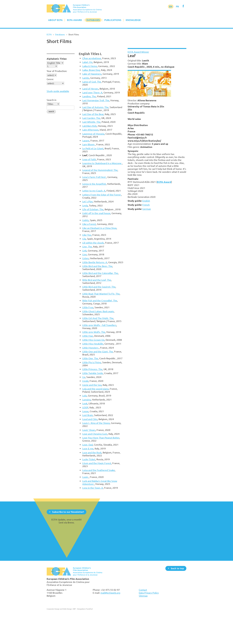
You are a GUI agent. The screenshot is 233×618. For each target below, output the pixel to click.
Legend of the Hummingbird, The (100, 170)
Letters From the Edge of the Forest (101, 194)
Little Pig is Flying (91, 362)
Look (84, 403)
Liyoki (85, 381)
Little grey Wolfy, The (93, 332)
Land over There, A (92, 92)
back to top (177, 568)
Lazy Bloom (88, 144)
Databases (93, 20)
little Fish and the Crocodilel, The (99, 300)
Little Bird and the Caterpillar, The (100, 273)
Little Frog (87, 307)
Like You (86, 235)
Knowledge (133, 20)
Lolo (84, 395)
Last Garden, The (91, 118)
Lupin (85, 477)
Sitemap (143, 595)
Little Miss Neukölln (92, 343)
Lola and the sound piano (95, 388)
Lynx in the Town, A (92, 487)
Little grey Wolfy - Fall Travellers (99, 325)
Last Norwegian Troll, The (95, 100)
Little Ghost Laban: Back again (98, 311)
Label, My (87, 62)
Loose (85, 411)
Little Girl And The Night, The (97, 318)
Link (84, 250)
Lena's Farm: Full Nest (94, 177)
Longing (86, 399)
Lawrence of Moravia (93, 133)
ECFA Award (74, 20)
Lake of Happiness (91, 74)
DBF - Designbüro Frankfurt (83, 609)
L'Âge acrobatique (91, 58)
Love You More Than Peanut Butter (100, 437)
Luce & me (87, 448)
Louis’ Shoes (88, 430)
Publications (112, 20)
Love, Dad (87, 444)
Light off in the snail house (96, 213)
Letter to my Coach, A (93, 190)
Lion (84, 254)
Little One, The (90, 358)
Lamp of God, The (91, 81)
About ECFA (55, 20)
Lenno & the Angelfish (94, 184)
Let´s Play (87, 201)
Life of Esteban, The (92, 209)
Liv (83, 377)
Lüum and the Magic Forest (96, 463)
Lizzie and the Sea (91, 385)
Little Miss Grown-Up (93, 340)
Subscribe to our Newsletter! (68, 511)
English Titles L (90, 54)
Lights (85, 220)
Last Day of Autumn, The (95, 107)
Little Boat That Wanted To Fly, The (101, 293)
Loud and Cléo (89, 419)
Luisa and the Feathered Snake (98, 470)
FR (177, 6)
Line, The (87, 246)
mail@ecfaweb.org (110, 592)
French (146, 204)
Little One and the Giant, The (97, 351)
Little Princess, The (92, 369)
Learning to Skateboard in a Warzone (102, 163)
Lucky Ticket (88, 459)
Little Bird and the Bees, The (97, 266)
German (146, 209)
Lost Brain (87, 415)
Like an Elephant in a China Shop (99, 228)
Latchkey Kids (89, 126)
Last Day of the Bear (93, 114)
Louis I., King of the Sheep (96, 423)
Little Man (87, 336)
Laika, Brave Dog (91, 70)
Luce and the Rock (91, 452)
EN (170, 6)
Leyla (85, 205)
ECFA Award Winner (138, 52)
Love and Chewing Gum (94, 434)
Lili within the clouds (93, 242)
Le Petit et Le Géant (92, 148)
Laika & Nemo (89, 66)
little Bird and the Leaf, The (96, 280)
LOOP (85, 407)
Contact (143, 589)
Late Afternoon (90, 129)
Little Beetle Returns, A (94, 262)
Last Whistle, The (91, 122)
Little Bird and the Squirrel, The (98, 286)
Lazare (85, 140)
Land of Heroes (90, 88)
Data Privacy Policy (149, 592)
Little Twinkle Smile (92, 373)
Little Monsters (90, 347)
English (146, 200)
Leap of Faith (89, 159)
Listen (85, 258)
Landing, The (89, 96)
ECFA (49, 34)
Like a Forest (89, 224)
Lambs (85, 78)
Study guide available (58, 91)
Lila (84, 238)
